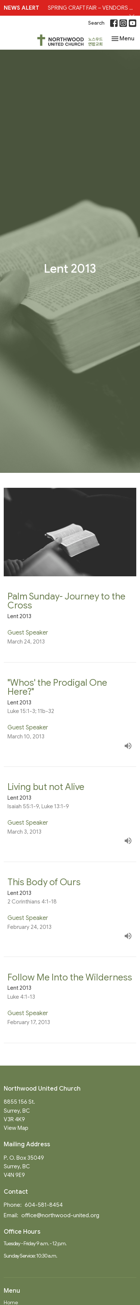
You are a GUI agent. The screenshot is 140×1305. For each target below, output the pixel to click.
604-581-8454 (44, 1205)
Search (96, 23)
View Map (16, 1128)
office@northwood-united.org (60, 1215)
